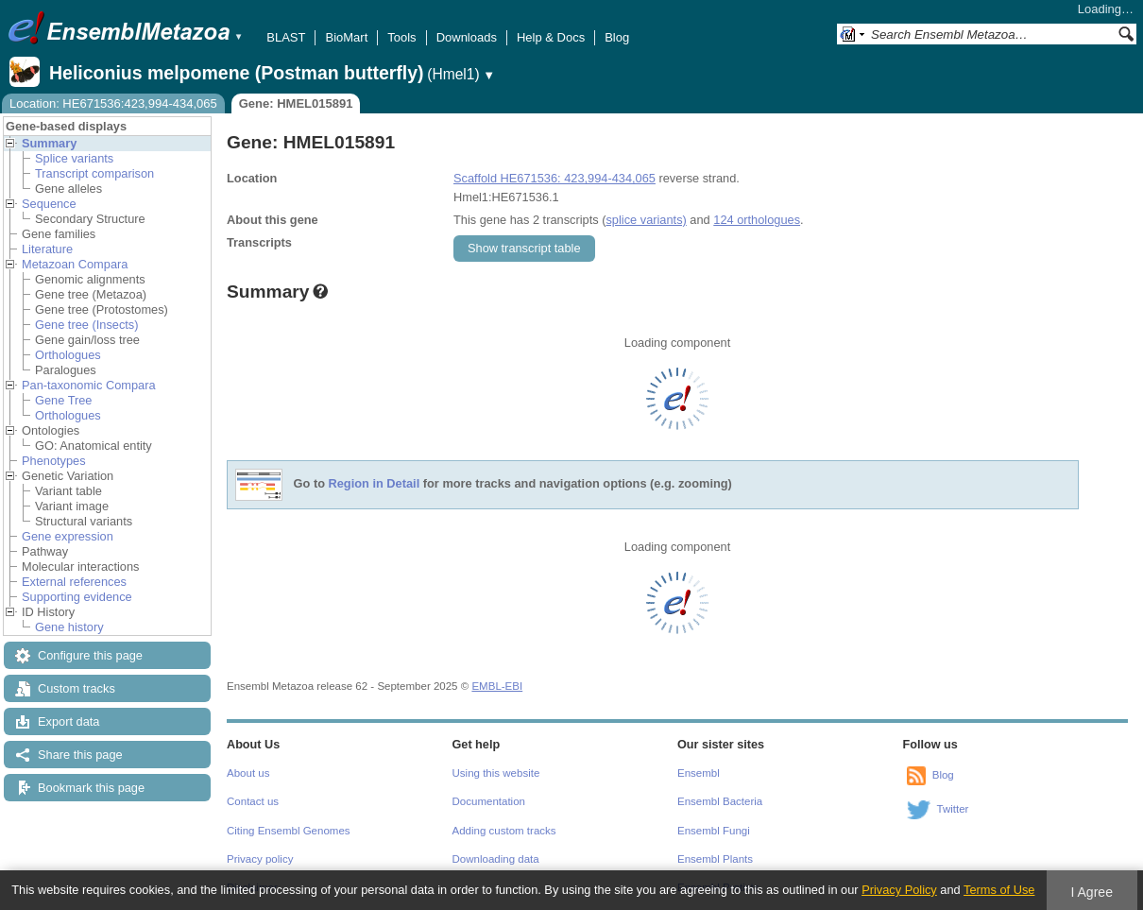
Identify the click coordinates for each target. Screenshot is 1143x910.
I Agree (1091, 892)
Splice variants (74, 158)
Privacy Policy (899, 890)
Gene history (69, 627)
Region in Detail (374, 484)
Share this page (80, 754)
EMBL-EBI (496, 686)
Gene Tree (63, 400)
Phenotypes (54, 461)
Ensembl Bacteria (719, 801)
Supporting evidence (77, 597)
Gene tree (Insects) (87, 325)
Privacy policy (260, 859)
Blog (617, 37)
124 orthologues (756, 220)
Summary (49, 143)
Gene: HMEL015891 (296, 103)
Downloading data (495, 859)
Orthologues (68, 355)
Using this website (496, 773)
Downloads (466, 37)
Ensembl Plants (715, 859)
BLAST (285, 37)
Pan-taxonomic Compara (89, 385)
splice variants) (646, 220)
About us (248, 773)
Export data (68, 721)
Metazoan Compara (75, 264)
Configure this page (90, 655)
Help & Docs (551, 37)
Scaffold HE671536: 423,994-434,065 (554, 178)
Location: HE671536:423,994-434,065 (113, 103)
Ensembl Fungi (713, 830)
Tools (401, 37)
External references (74, 582)
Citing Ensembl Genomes (288, 830)
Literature (47, 249)
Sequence (49, 204)
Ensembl (698, 773)
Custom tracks (76, 688)
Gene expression (67, 536)
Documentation (488, 801)
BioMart (346, 37)
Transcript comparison (94, 173)
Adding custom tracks (504, 830)
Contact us (253, 801)
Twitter (953, 809)
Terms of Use (999, 890)
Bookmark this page (91, 788)
